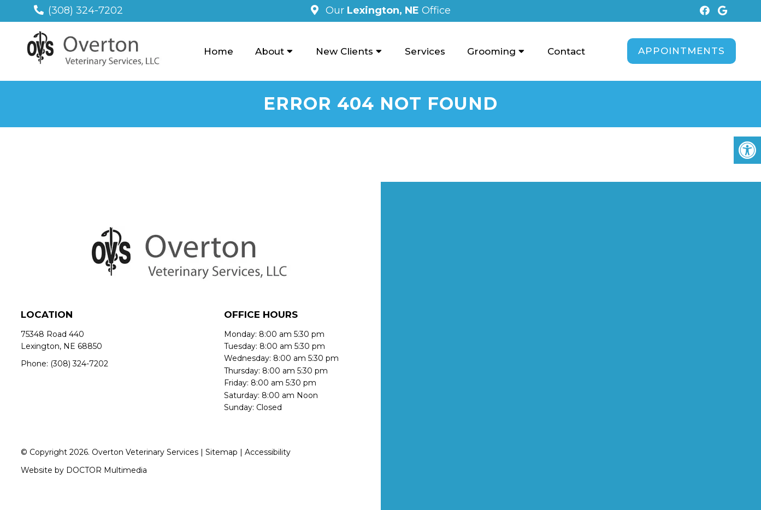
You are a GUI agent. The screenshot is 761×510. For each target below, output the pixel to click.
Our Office (387, 10)
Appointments (681, 50)
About (269, 51)
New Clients (344, 51)
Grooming (491, 51)
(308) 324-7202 (85, 10)
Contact (566, 51)
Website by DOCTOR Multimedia (84, 470)
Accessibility (268, 452)
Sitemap (221, 452)
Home (218, 51)
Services (425, 51)
